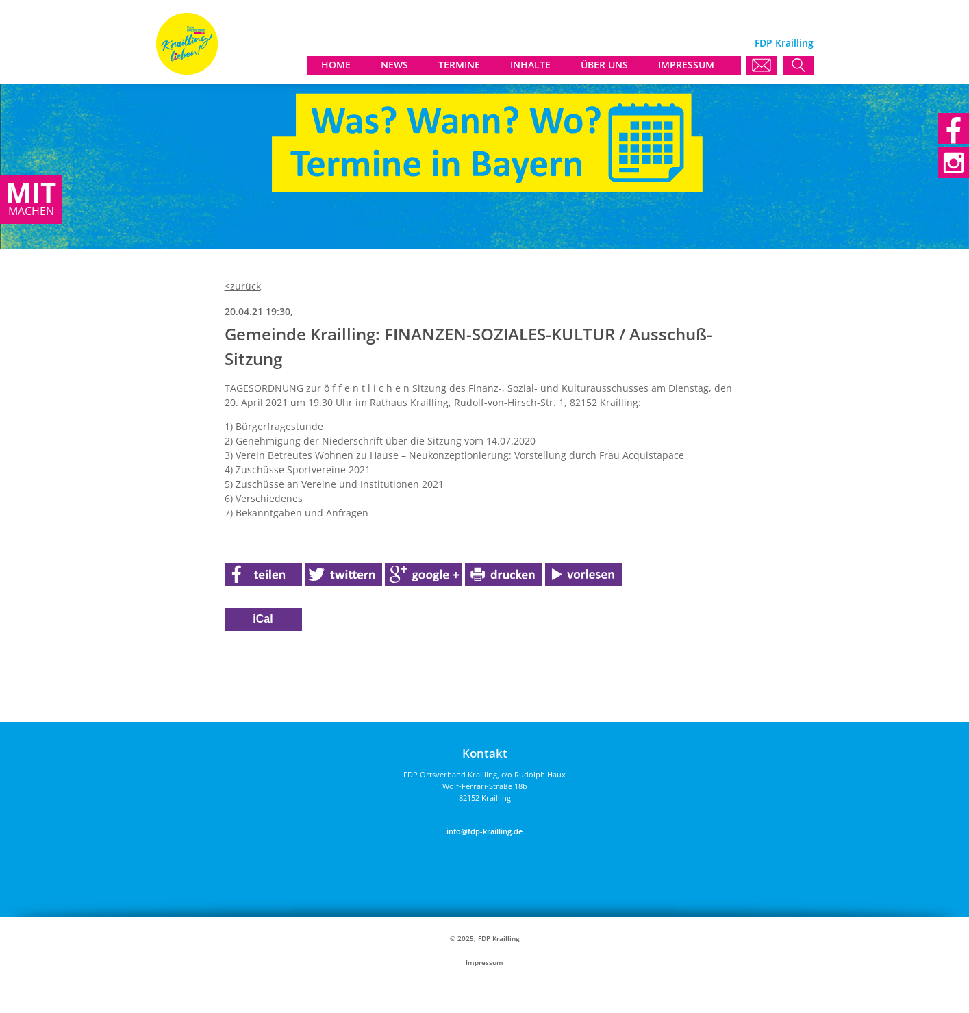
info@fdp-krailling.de (484, 831)
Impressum (484, 962)
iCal (263, 619)
